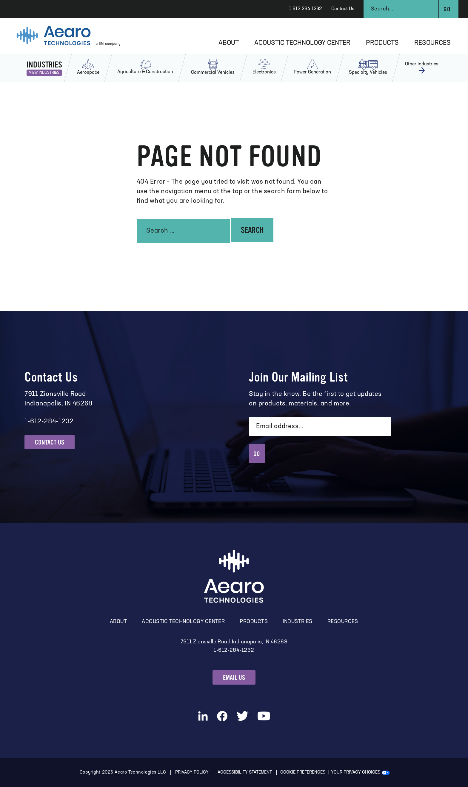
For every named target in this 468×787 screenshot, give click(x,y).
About (228, 43)
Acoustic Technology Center (302, 43)
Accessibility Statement (245, 773)
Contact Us (342, 9)
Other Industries (421, 68)
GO (257, 453)
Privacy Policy (192, 773)
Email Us (234, 678)
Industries (297, 622)
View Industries (44, 73)
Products (382, 43)
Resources (432, 43)
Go (447, 9)
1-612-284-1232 (305, 9)
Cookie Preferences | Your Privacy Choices (331, 773)
